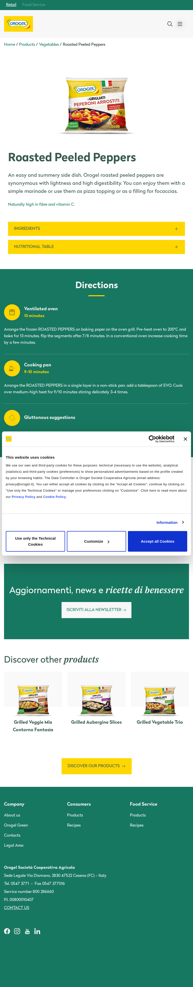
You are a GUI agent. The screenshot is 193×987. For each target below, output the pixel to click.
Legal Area (13, 846)
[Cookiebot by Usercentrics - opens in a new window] (152, 439)
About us (12, 815)
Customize (96, 541)
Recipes (74, 826)
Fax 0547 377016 (50, 884)
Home (9, 45)
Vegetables (49, 45)
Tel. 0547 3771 (16, 884)
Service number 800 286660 (29, 892)
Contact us (16, 908)
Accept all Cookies (157, 541)
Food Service (33, 5)
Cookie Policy (54, 497)
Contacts (12, 836)
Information (167, 522)
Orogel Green (16, 826)
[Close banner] (185, 439)
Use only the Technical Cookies (35, 541)
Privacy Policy (23, 497)
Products (27, 45)
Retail (11, 5)
